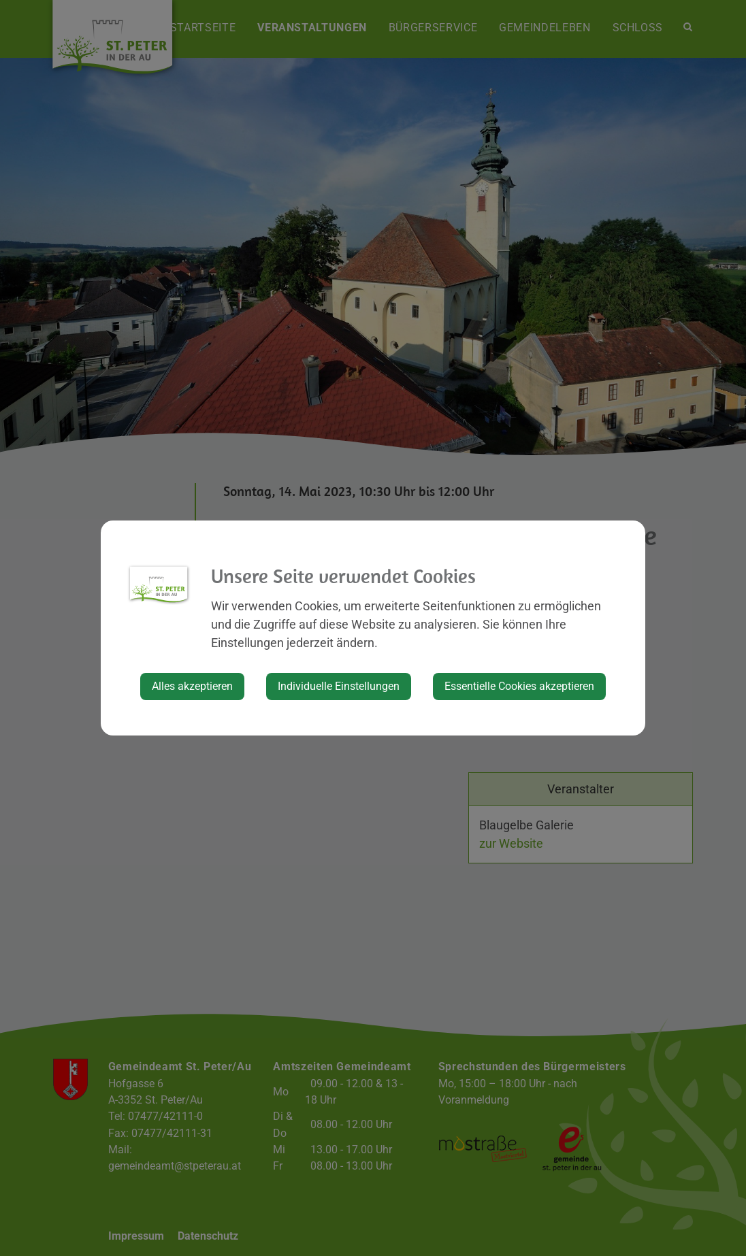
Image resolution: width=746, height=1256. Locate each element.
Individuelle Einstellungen (339, 686)
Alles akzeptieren (192, 686)
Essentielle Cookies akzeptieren (519, 686)
